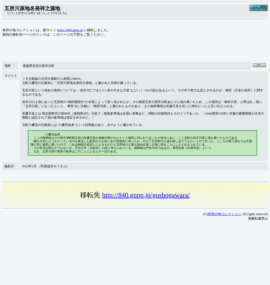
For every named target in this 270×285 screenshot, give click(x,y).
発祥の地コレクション (225, 214)
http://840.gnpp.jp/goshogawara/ (146, 195)
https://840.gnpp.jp (70, 30)
